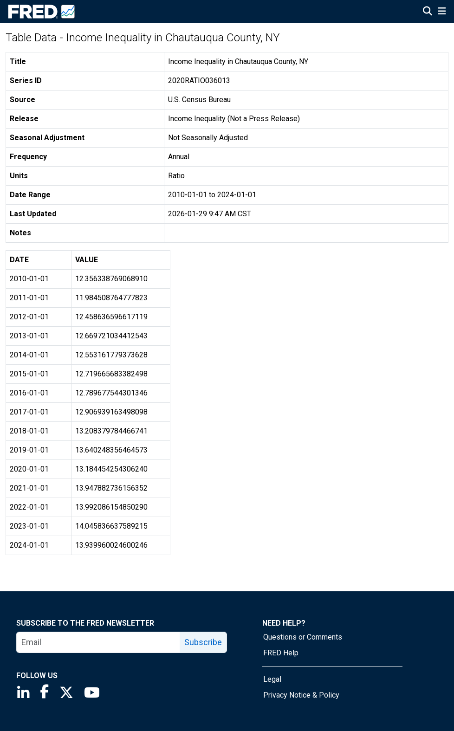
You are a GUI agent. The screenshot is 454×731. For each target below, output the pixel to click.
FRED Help (280, 652)
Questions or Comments (302, 637)
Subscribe (203, 642)
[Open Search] (427, 12)
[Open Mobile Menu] (441, 12)
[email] (98, 642)
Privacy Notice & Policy (301, 695)
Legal (272, 679)
